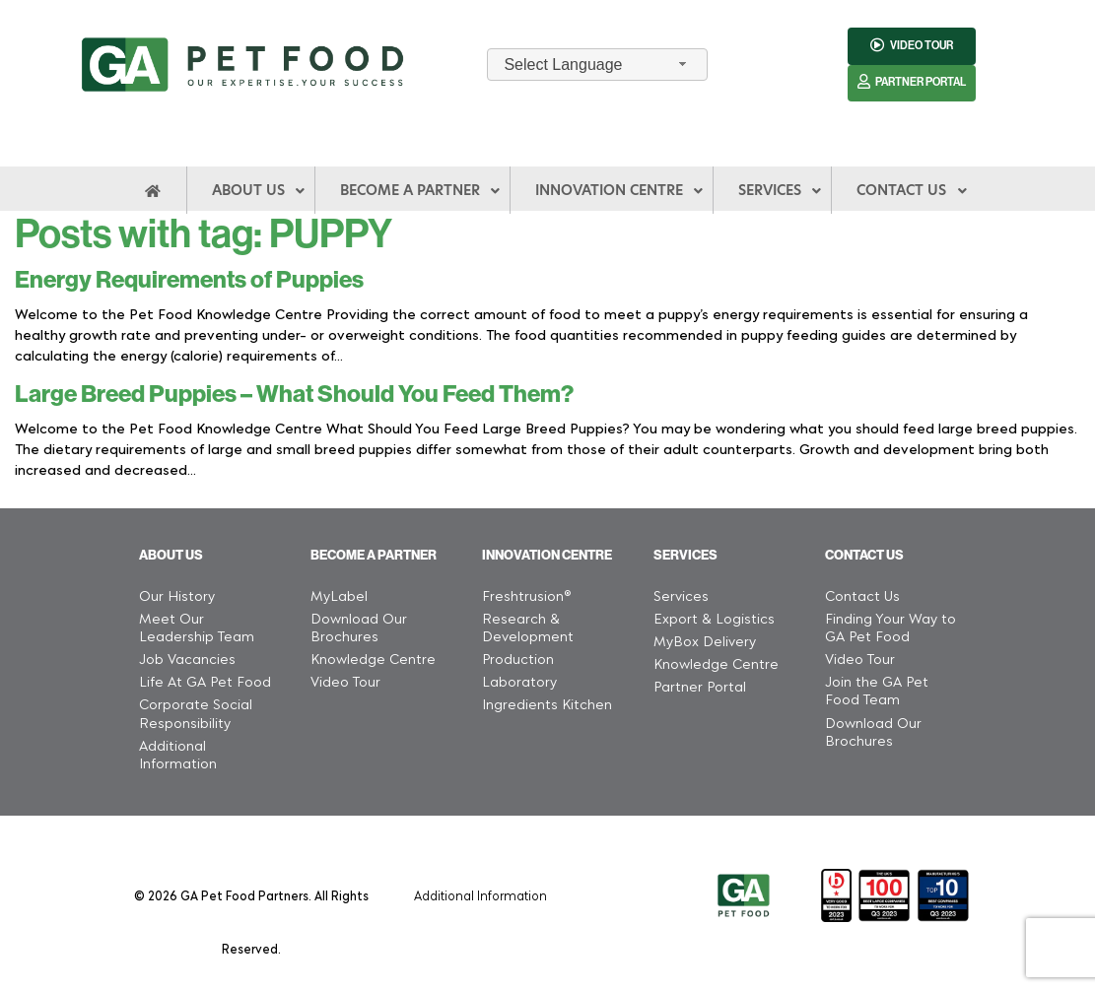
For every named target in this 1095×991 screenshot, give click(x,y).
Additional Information (480, 895)
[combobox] (597, 64)
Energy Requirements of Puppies (189, 280)
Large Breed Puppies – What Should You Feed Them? (294, 394)
